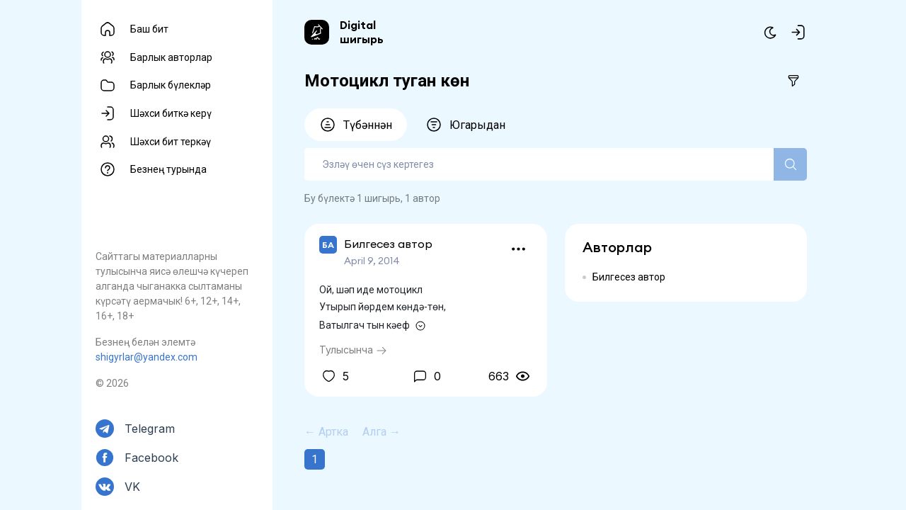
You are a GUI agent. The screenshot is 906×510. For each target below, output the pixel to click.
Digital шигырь (362, 32)
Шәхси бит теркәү (170, 141)
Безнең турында (168, 169)
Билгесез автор (628, 277)
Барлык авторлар (171, 57)
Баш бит (149, 29)
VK (132, 487)
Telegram (150, 428)
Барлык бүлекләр (170, 85)
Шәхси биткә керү (171, 113)
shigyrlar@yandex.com (146, 357)
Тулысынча (353, 350)
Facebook (151, 457)
